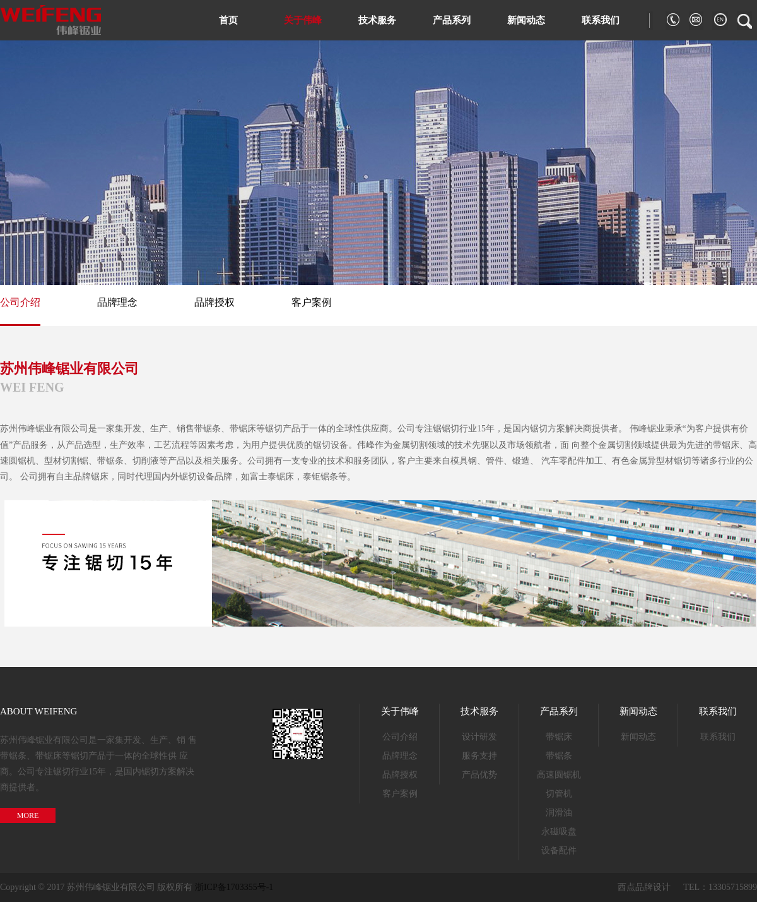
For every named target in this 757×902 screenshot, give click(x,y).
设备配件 (559, 850)
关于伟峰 (303, 20)
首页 (228, 20)
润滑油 (559, 812)
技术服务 (377, 20)
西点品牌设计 (644, 887)
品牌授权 (214, 302)
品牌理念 (117, 302)
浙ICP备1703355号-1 (234, 887)
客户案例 (311, 302)
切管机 (559, 793)
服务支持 (479, 756)
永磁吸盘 (559, 831)
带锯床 (559, 737)
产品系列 (452, 20)
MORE (28, 815)
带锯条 (559, 756)
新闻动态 (526, 20)
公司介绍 (20, 302)
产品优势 (479, 774)
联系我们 (600, 20)
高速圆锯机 (559, 774)
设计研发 (479, 737)
